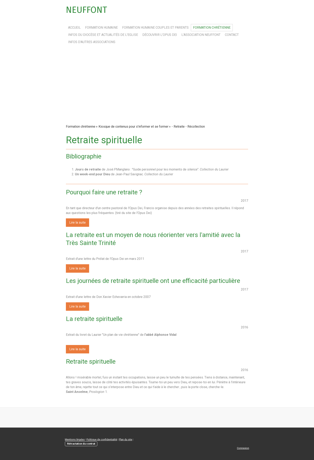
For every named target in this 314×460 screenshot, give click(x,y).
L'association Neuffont (200, 35)
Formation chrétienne (211, 27)
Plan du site (125, 439)
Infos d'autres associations (91, 42)
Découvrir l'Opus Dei (159, 35)
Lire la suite (77, 222)
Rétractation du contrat (81, 443)
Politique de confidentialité (102, 439)
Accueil (74, 27)
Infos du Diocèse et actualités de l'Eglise (103, 35)
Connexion (243, 448)
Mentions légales (75, 439)
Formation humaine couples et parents (155, 27)
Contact (232, 35)
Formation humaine (101, 27)
